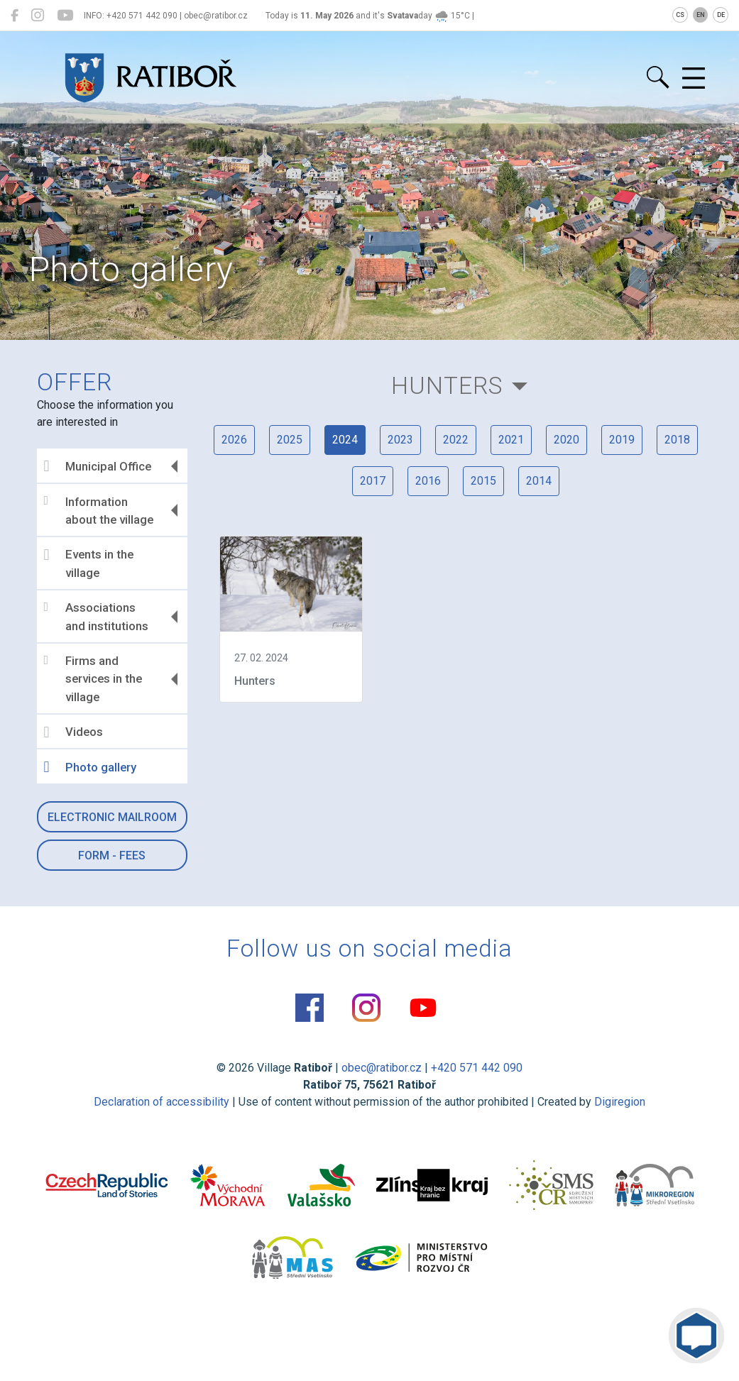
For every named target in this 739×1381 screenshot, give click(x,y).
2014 (539, 481)
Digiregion (619, 1101)
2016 (428, 481)
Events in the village (88, 563)
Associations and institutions (96, 616)
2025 (289, 439)
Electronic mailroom (112, 817)
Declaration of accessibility (161, 1101)
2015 (483, 481)
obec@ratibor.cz (381, 1067)
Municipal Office (97, 466)
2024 (345, 439)
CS (680, 14)
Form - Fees (112, 855)
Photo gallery (90, 767)
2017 (372, 481)
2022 (456, 439)
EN (700, 14)
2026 (234, 439)
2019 (622, 439)
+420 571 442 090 (476, 1067)
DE (721, 14)
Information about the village (98, 510)
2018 (677, 439)
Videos (73, 732)
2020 (566, 439)
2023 (400, 439)
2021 (511, 439)
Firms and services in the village (93, 679)
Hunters (447, 386)
